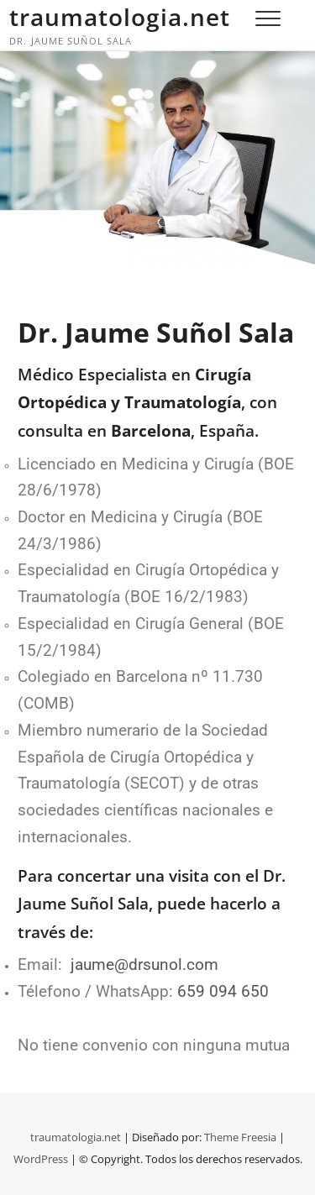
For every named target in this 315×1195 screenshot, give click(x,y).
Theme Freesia (240, 1137)
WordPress (40, 1158)
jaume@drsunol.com (144, 965)
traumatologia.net (119, 17)
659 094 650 (223, 992)
